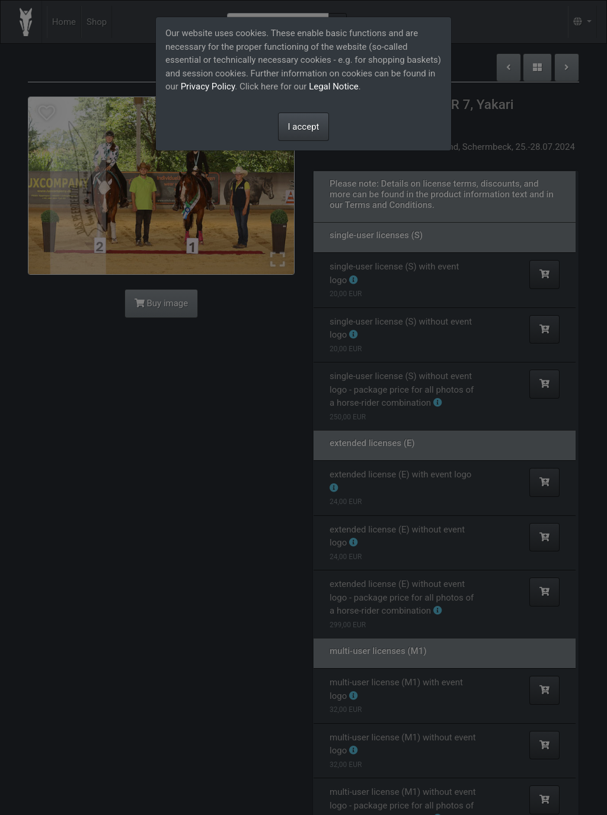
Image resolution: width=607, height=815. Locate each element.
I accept (304, 126)
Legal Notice (334, 86)
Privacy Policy (208, 86)
